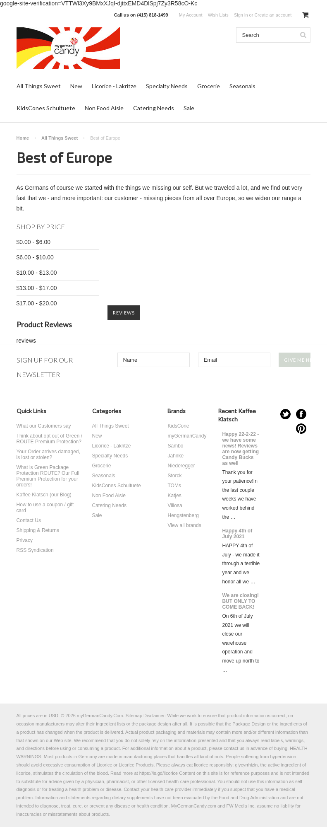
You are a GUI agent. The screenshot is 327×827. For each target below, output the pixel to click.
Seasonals (242, 85)
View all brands (184, 525)
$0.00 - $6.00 (34, 242)
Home (23, 137)
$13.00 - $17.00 (37, 288)
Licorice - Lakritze (114, 85)
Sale (189, 107)
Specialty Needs (167, 85)
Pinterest (301, 428)
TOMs (174, 485)
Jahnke (175, 456)
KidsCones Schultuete (46, 107)
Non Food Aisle (104, 107)
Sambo (175, 446)
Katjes (174, 495)
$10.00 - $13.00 (37, 272)
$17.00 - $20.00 (37, 303)
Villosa (174, 505)
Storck (174, 476)
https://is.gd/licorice (158, 773)
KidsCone (178, 426)
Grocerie (208, 85)
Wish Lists (218, 14)
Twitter (285, 414)
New (76, 85)
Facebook (301, 414)
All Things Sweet (39, 85)
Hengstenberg (182, 515)
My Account (191, 14)
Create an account (272, 14)
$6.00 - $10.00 (35, 257)
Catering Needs (153, 107)
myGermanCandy (186, 436)
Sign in (241, 14)
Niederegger (181, 466)
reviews (26, 340)
